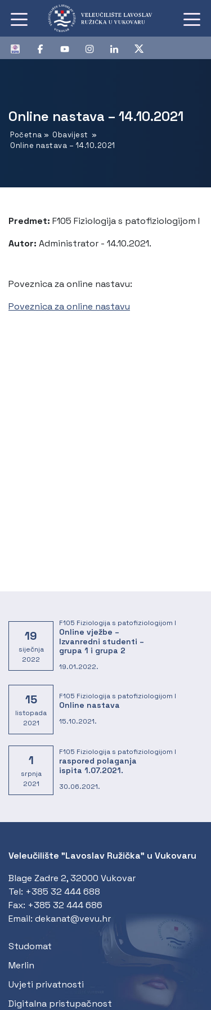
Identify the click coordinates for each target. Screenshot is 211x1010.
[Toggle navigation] (19, 18)
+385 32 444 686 (65, 905)
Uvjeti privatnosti (46, 984)
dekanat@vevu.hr (73, 918)
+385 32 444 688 (62, 891)
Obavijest (70, 135)
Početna (26, 135)
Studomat (30, 946)
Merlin (21, 965)
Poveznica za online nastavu (69, 306)
